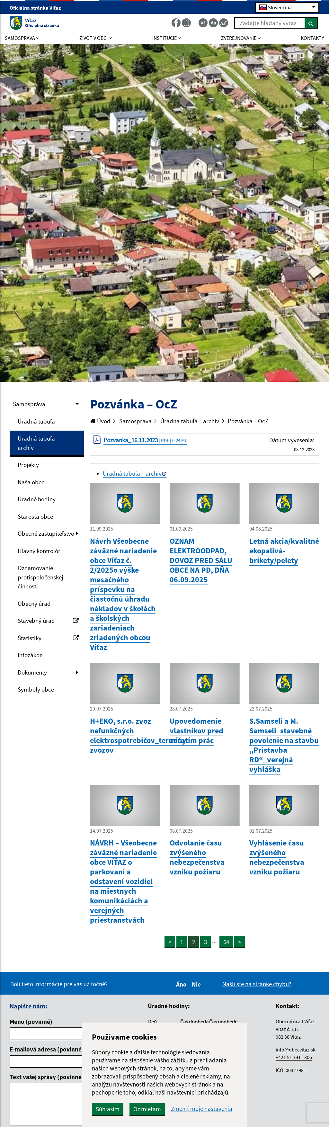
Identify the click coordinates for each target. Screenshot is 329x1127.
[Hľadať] (311, 23)
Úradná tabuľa (36, 421)
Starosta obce (35, 516)
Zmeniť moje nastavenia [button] (201, 1109)
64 (226, 942)
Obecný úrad (34, 603)
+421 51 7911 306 (294, 1057)
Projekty (28, 465)
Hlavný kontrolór (39, 551)
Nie (197, 984)
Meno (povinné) (31, 1021)
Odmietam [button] (147, 1109)
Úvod (100, 421)
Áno (182, 984)
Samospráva (29, 404)
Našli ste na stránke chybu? (256, 984)
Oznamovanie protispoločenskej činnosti (40, 577)
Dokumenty (32, 672)
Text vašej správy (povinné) (47, 1077)
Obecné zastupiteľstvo (46, 533)
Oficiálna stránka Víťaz (38, 7)
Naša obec (31, 482)
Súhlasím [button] (108, 1109)
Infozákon (30, 655)
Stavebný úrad (48, 620)
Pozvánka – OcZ (248, 421)
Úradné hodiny (37, 499)
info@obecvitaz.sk (296, 1049)
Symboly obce (36, 689)
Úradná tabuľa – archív (38, 443)
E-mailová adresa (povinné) (47, 1049)
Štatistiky (48, 638)
